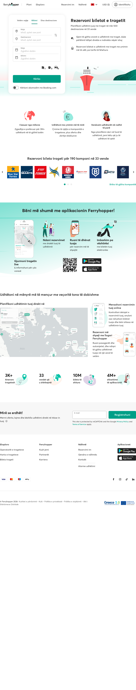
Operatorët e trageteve (12, 449)
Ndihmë (83, 4)
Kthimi (34, 20)
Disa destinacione (49, 20)
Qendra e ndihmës (87, 454)
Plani (29, 4)
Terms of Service (79, 424)
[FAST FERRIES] (40, 172)
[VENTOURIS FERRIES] (95, 172)
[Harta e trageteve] (44, 332)
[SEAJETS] (27, 172)
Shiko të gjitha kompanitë (122, 184)
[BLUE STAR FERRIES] (13, 172)
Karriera (43, 459)
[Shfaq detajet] (6, 421)
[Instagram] (120, 479)
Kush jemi (44, 449)
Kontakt (82, 459)
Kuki (40, 501)
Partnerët (44, 454)
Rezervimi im (67, 4)
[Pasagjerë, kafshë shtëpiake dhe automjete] (50, 68)
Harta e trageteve (9, 454)
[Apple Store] (92, 269)
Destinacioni (26, 37)
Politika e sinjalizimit (72, 501)
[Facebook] (113, 479)
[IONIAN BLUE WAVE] (123, 172)
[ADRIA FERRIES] (109, 172)
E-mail (77, 413)
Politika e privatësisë (53, 501)
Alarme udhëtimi (86, 466)
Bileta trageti (6, 459)
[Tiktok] (126, 479)
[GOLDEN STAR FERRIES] (54, 172)
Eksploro (40, 4)
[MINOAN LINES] (68, 172)
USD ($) (106, 4)
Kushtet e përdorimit (28, 501)
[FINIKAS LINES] (82, 172)
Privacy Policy (123, 421)
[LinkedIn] (133, 479)
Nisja (23, 29)
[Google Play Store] (92, 261)
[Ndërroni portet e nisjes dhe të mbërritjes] (56, 35)
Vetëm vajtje (22, 20)
